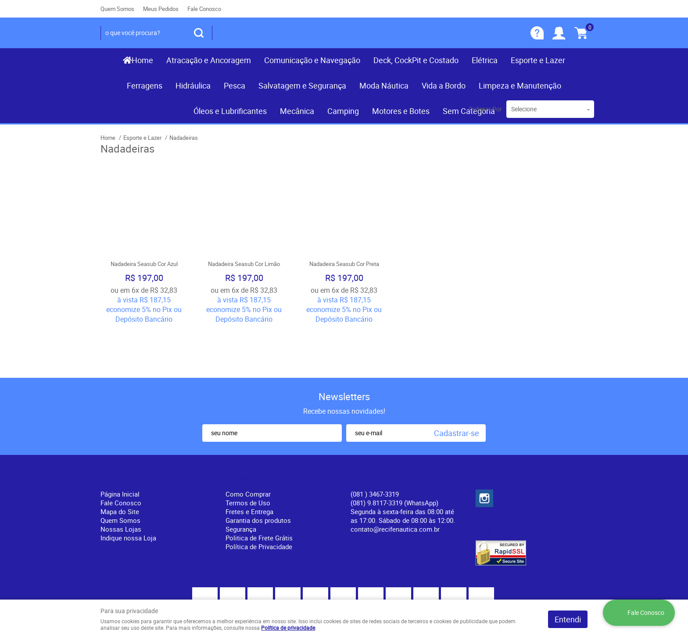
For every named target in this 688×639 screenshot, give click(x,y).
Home (142, 60)
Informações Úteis (261, 434)
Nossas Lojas (120, 483)
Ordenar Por (485, 109)
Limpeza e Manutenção (520, 85)
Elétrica (485, 60)
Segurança (241, 483)
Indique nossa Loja (128, 492)
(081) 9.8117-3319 (394, 457)
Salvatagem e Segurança (302, 85)
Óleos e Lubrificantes (230, 111)
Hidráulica (193, 85)
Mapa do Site (119, 466)
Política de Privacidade (259, 501)
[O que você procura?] (199, 33)
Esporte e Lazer (538, 60)
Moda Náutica (383, 85)
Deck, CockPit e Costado (416, 60)
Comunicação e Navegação (312, 60)
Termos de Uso (248, 457)
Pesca (234, 85)
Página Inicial (120, 448)
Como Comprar (248, 448)
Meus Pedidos (161, 9)
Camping (343, 111)
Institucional (124, 434)
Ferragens (144, 85)
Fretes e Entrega (249, 466)
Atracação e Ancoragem (208, 60)
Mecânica (297, 111)
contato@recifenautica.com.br (395, 483)
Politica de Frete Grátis (259, 492)
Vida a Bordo (444, 85)
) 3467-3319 (375, 448)
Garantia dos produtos (258, 475)
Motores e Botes (401, 111)
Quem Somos (117, 9)
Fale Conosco (204, 9)
